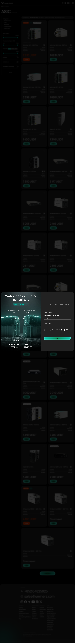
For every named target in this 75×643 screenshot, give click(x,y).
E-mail (45, 321)
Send (57, 338)
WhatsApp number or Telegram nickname (51, 315)
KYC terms (54, 329)
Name (45, 310)
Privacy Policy (67, 330)
